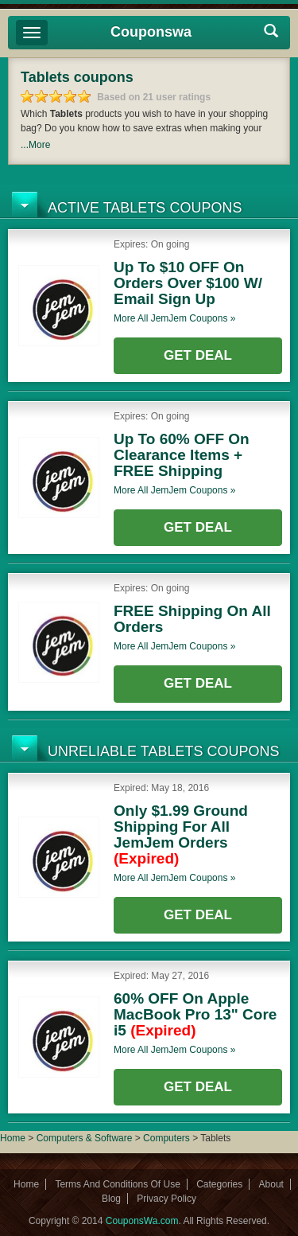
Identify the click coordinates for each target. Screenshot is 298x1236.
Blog (111, 1198)
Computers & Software (86, 1138)
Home (12, 1138)
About (271, 1184)
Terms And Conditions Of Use (117, 1184)
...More (35, 144)
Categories (219, 1184)
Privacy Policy (166, 1198)
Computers (167, 1138)
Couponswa (151, 32)
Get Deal (198, 355)
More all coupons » (174, 318)
